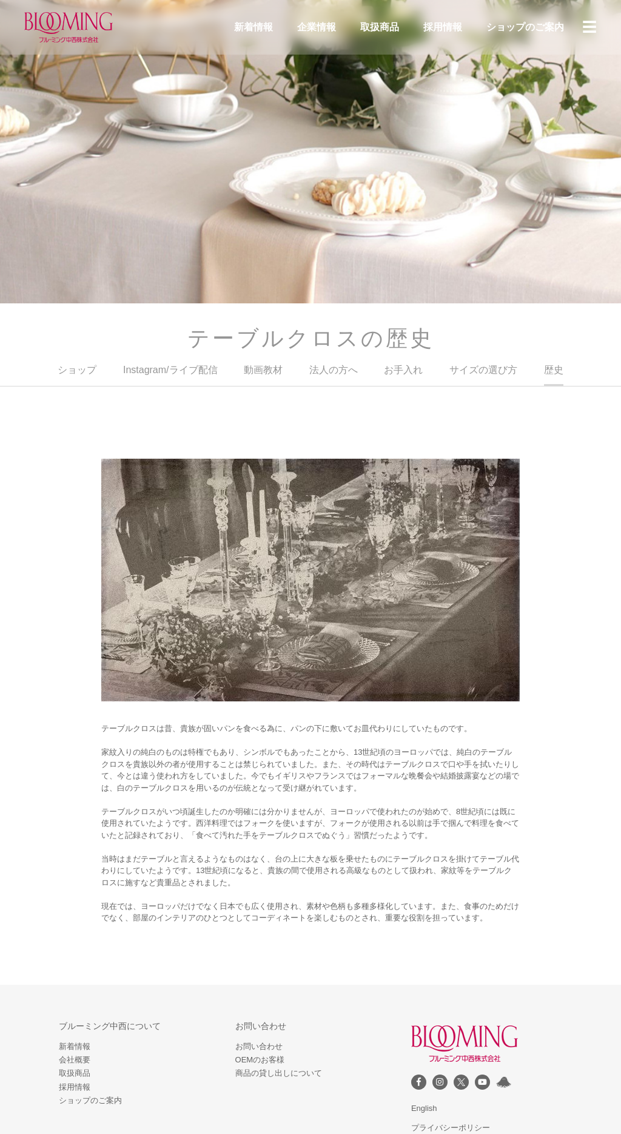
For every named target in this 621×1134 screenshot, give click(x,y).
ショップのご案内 (525, 27)
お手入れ (403, 370)
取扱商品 (379, 27)
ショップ (77, 370)
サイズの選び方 (483, 370)
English (424, 1108)
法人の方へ (333, 370)
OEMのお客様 (260, 1059)
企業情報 (316, 27)
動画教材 (263, 370)
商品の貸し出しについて (278, 1073)
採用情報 (442, 27)
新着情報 (253, 27)
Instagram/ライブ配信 (170, 370)
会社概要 (74, 1059)
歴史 (553, 370)
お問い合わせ (259, 1046)
